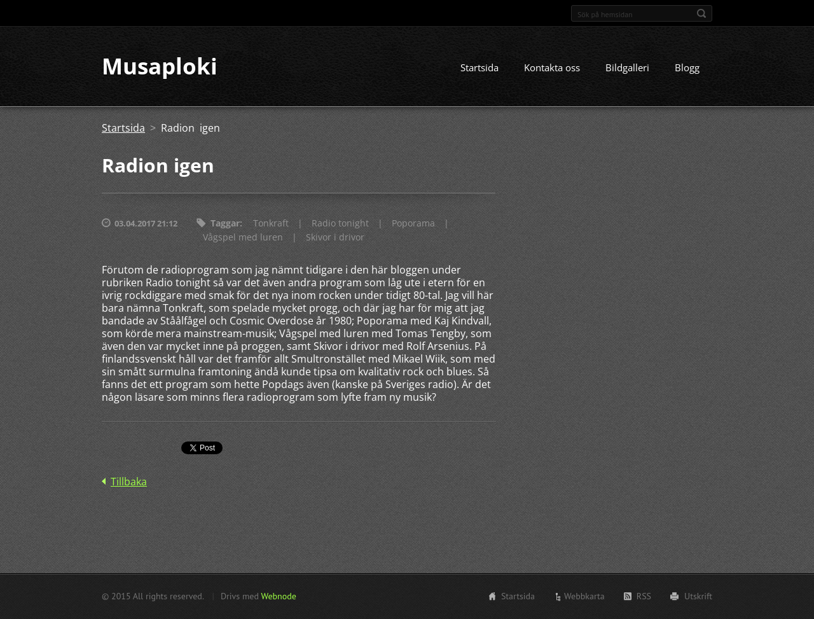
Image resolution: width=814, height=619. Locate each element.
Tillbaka (129, 482)
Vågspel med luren (243, 238)
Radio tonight (340, 224)
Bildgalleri (627, 68)
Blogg (687, 68)
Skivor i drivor (335, 238)
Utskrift (698, 596)
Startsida (479, 68)
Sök (701, 13)
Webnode (278, 596)
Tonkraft (271, 224)
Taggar (225, 224)
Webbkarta (584, 596)
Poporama (413, 224)
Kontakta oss (552, 68)
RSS (644, 596)
